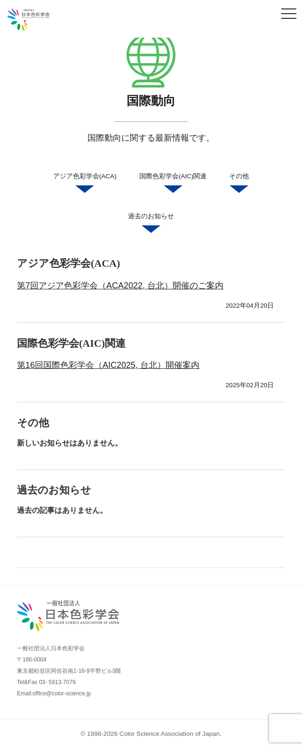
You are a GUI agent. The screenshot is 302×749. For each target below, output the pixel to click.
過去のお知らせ (151, 224)
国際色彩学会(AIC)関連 (173, 184)
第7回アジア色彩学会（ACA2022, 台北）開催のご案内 (120, 285)
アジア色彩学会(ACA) (85, 184)
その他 (239, 184)
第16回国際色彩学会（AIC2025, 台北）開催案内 (108, 365)
